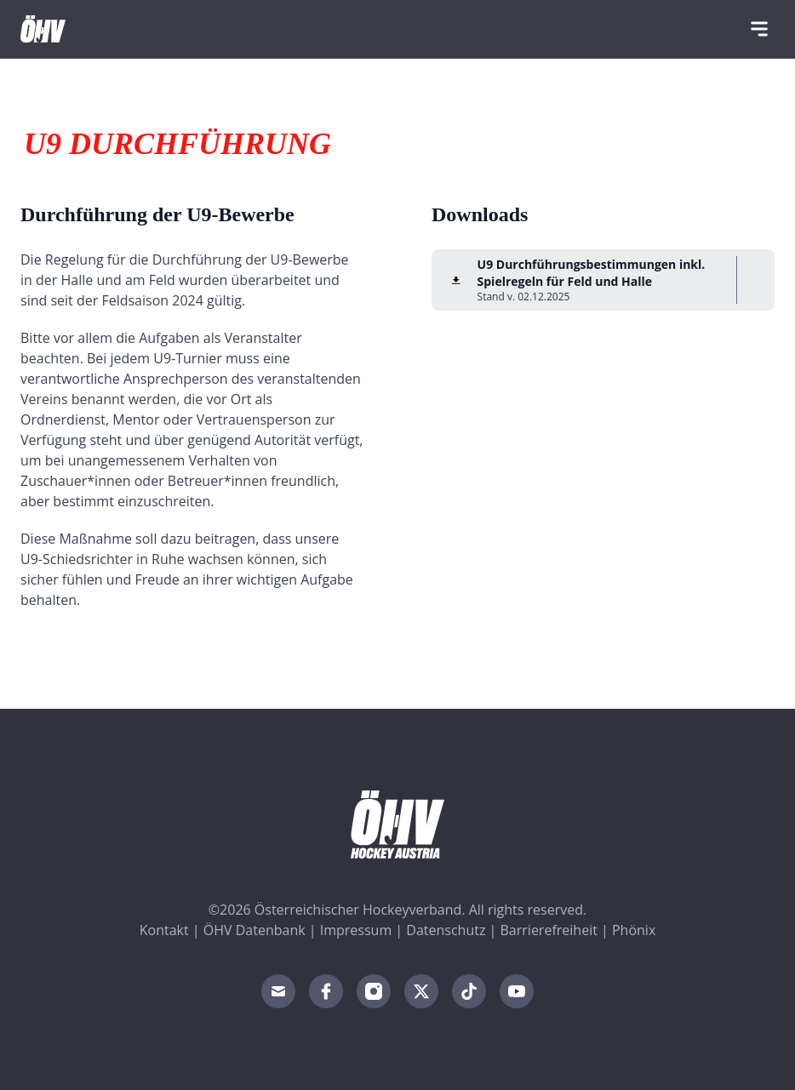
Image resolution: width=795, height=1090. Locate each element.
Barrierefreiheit (549, 930)
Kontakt (164, 930)
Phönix (633, 930)
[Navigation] (759, 29)
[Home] (43, 29)
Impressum (356, 930)
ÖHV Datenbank (254, 930)
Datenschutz (445, 930)
